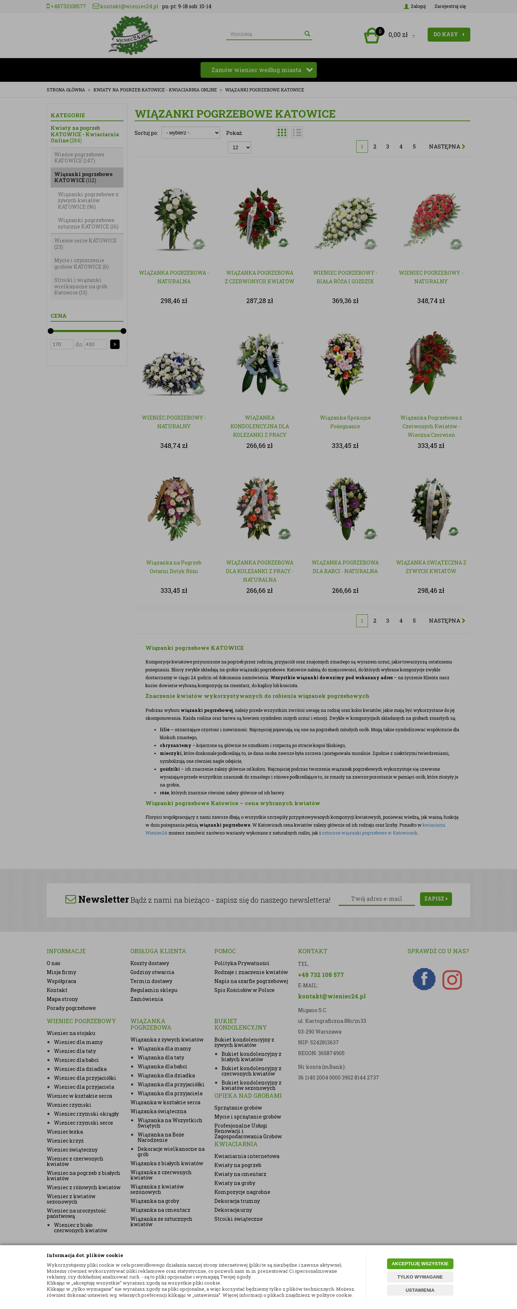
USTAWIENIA (420, 1290)
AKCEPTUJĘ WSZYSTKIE (420, 1263)
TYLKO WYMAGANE (420, 1277)
